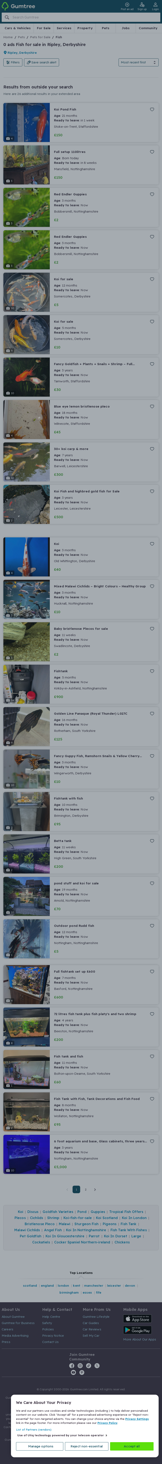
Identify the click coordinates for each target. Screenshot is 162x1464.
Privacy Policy (107, 1423)
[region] (85, 1426)
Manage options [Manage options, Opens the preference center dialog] (40, 1446)
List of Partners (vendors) (33, 1429)
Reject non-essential (87, 1446)
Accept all (132, 1446)
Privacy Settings (137, 1419)
